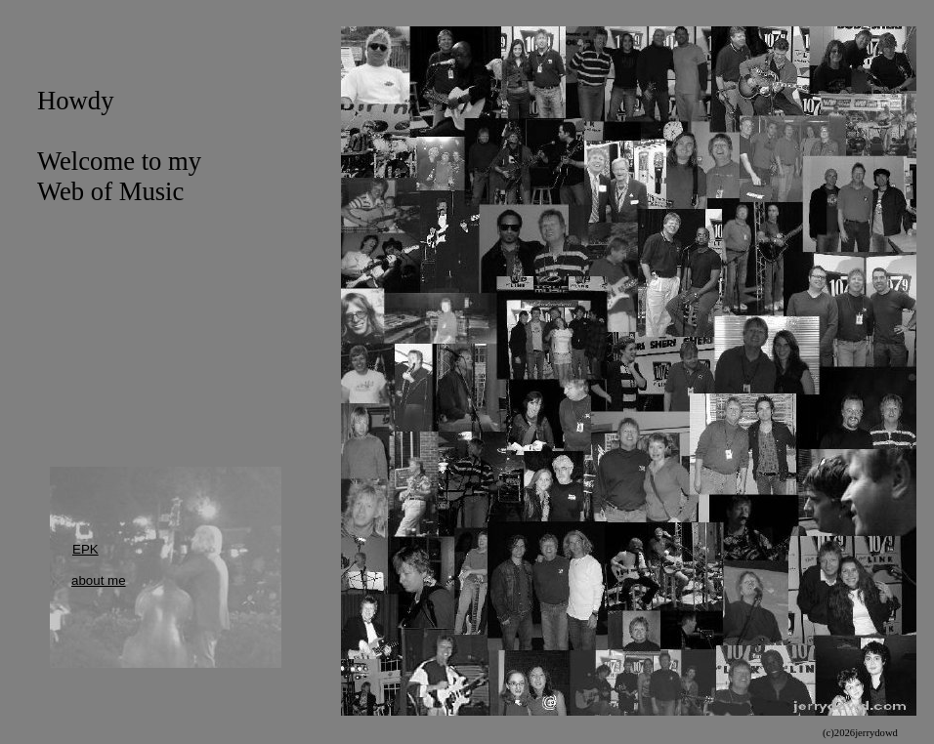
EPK (85, 549)
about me (98, 580)
